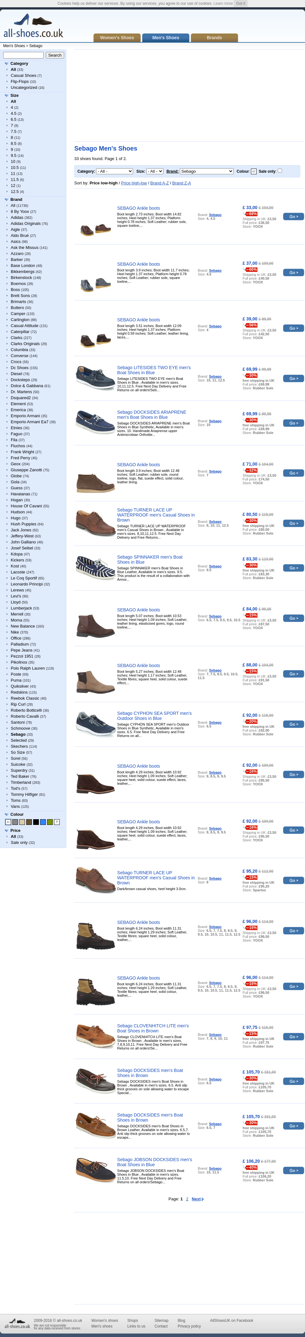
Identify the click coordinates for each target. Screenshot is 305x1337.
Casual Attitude (24, 325)
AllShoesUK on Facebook (231, 1320)
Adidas (17, 217)
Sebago (35, 46)
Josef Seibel (22, 548)
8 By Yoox (20, 211)
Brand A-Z (159, 183)
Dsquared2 (21, 397)
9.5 (13, 155)
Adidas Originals (26, 223)
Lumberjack (21, 608)
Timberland (21, 782)
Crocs (16, 361)
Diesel (16, 373)
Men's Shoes (14, 46)
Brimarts (18, 301)
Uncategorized (24, 87)
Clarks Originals (25, 343)
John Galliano (23, 542)
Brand (16, 199)
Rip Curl (18, 704)
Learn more (223, 3)
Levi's (16, 596)
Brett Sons (20, 295)
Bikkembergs (22, 271)
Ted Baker (20, 776)
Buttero (17, 307)
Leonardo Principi (27, 584)
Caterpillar (20, 331)
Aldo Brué (20, 235)
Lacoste (18, 572)
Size (14, 95)
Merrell (17, 614)
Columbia (19, 349)
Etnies (16, 427)
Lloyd (16, 602)
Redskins (19, 692)
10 (13, 161)
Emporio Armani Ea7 (29, 421)
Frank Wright (22, 451)
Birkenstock (21, 277)
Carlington (20, 319)
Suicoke (18, 764)
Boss (15, 289)
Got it (240, 3)
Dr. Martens (21, 391)
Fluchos (18, 445)
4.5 (13, 113)
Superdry (19, 770)
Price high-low (134, 183)
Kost (15, 566)
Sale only (19, 842)
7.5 (13, 131)
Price (15, 830)
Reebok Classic (25, 698)
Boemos (18, 283)
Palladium (20, 644)
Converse (19, 355)
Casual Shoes (23, 75)
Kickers (17, 560)
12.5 (15, 191)
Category (19, 63)
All (13, 205)
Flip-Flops (20, 81)
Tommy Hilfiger (24, 794)
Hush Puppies (23, 524)
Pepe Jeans (22, 650)
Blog (181, 1320)
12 (13, 185)
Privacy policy (189, 1326)
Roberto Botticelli (26, 710)
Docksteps (20, 379)
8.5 (13, 143)
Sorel (15, 758)
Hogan (17, 500)
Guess (17, 488)
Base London (23, 265)
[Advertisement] (139, 95)
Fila (14, 439)
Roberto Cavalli (25, 716)
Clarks (16, 337)
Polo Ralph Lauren (28, 668)
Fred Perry (20, 457)
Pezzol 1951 (22, 656)
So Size (18, 752)
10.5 (15, 167)
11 (13, 173)
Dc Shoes (19, 367)
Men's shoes (102, 1326)
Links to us (136, 1326)
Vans (15, 806)
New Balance (23, 626)
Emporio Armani (25, 415)
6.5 (13, 119)
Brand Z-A (181, 183)
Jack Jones (21, 530)
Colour (17, 814)
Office (16, 638)
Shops (132, 1320)
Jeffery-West (22, 536)
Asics (16, 241)
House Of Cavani (26, 506)
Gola (15, 482)
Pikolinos (19, 662)
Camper (18, 313)
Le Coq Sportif (24, 578)
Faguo (16, 433)
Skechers (19, 746)
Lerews (17, 590)
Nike (15, 632)
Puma (16, 680)
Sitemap (161, 1320)
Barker (17, 259)
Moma (16, 620)
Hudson (18, 512)
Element (18, 403)
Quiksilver (20, 686)
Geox (16, 463)
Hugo (16, 518)
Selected (19, 740)
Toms (16, 800)
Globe (16, 476)
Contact (161, 1326)
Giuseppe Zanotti (26, 469)
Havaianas (20, 494)
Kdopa (17, 554)
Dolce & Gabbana (27, 385)
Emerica (18, 409)
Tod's (15, 788)
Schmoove (20, 728)
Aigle (15, 229)
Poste (16, 674)
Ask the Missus (24, 247)
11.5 (15, 179)
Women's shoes (104, 1320)
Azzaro (17, 253)
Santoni (18, 722)
